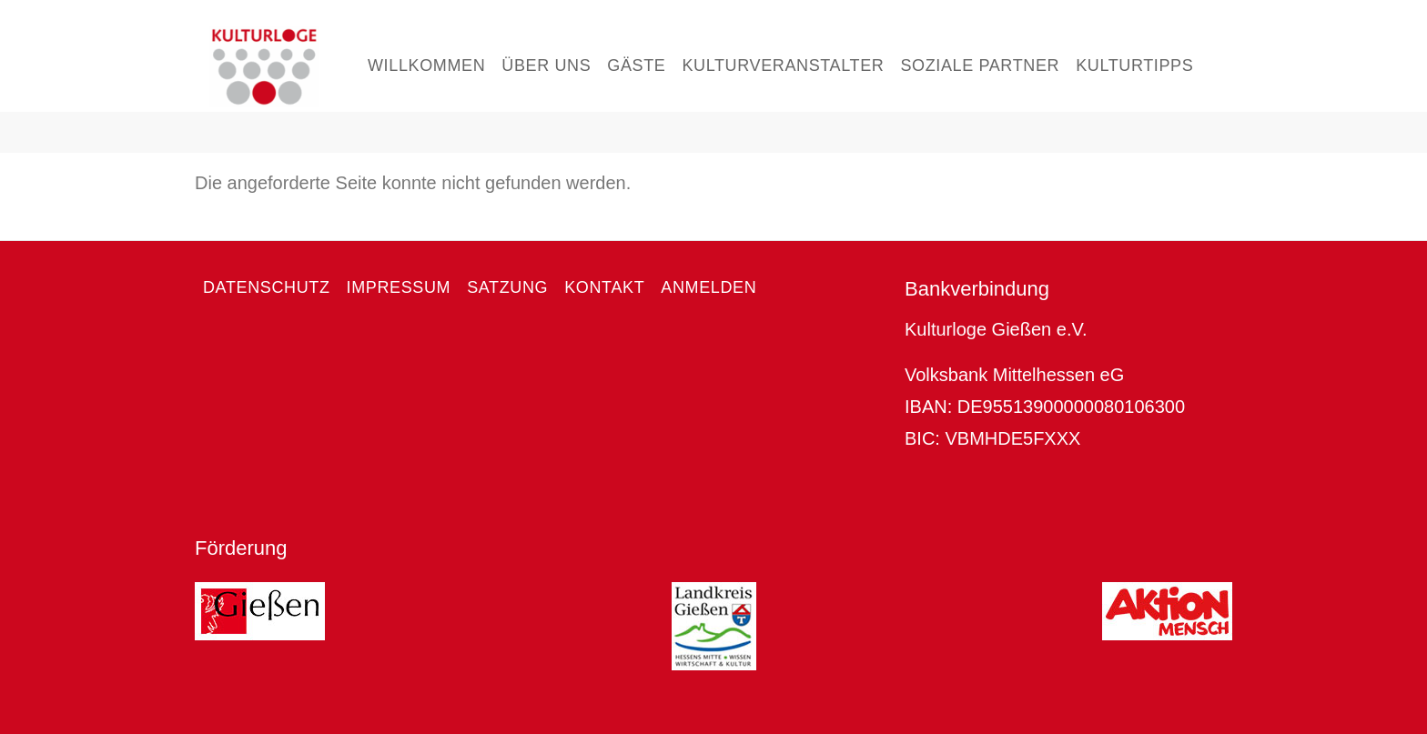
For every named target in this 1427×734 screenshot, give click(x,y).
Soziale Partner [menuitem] (979, 65)
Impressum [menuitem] (399, 287)
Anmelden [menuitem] (708, 287)
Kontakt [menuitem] (604, 287)
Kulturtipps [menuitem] (1134, 65)
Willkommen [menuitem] (426, 65)
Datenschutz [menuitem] (266, 287)
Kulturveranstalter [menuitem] (783, 65)
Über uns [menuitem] (546, 65)
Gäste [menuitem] (636, 65)
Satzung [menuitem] (507, 287)
